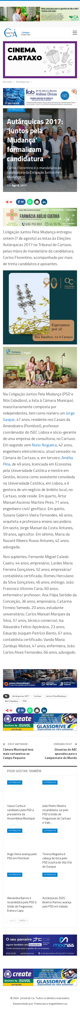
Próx (23, 920)
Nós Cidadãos (11, 701)
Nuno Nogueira (44, 445)
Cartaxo (37, 696)
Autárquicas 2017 (20, 696)
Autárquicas (16, 109)
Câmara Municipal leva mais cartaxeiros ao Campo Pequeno (18, 753)
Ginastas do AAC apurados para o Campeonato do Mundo (61, 753)
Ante (12, 920)
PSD (25, 701)
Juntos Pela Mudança (56, 696)
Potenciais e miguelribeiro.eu (50, 1003)
